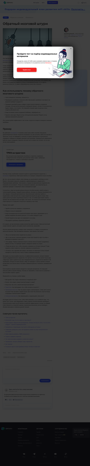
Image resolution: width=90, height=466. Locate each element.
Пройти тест (27, 70)
